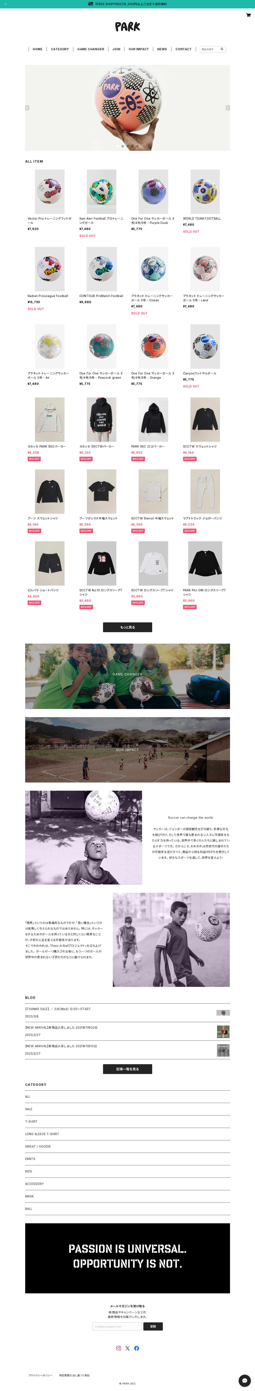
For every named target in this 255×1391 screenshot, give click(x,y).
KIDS (28, 1171)
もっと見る (127, 627)
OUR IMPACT (139, 49)
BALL (28, 1208)
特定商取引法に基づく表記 (74, 1375)
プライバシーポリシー (40, 1375)
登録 (153, 1326)
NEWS (162, 49)
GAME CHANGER (90, 49)
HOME (37, 49)
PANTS (30, 1159)
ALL (27, 1096)
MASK (29, 1196)
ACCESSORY (34, 1184)
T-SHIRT (31, 1121)
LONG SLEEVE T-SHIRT (42, 1134)
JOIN (116, 49)
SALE (29, 1109)
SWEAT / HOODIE (38, 1146)
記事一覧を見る (127, 1069)
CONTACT (184, 49)
